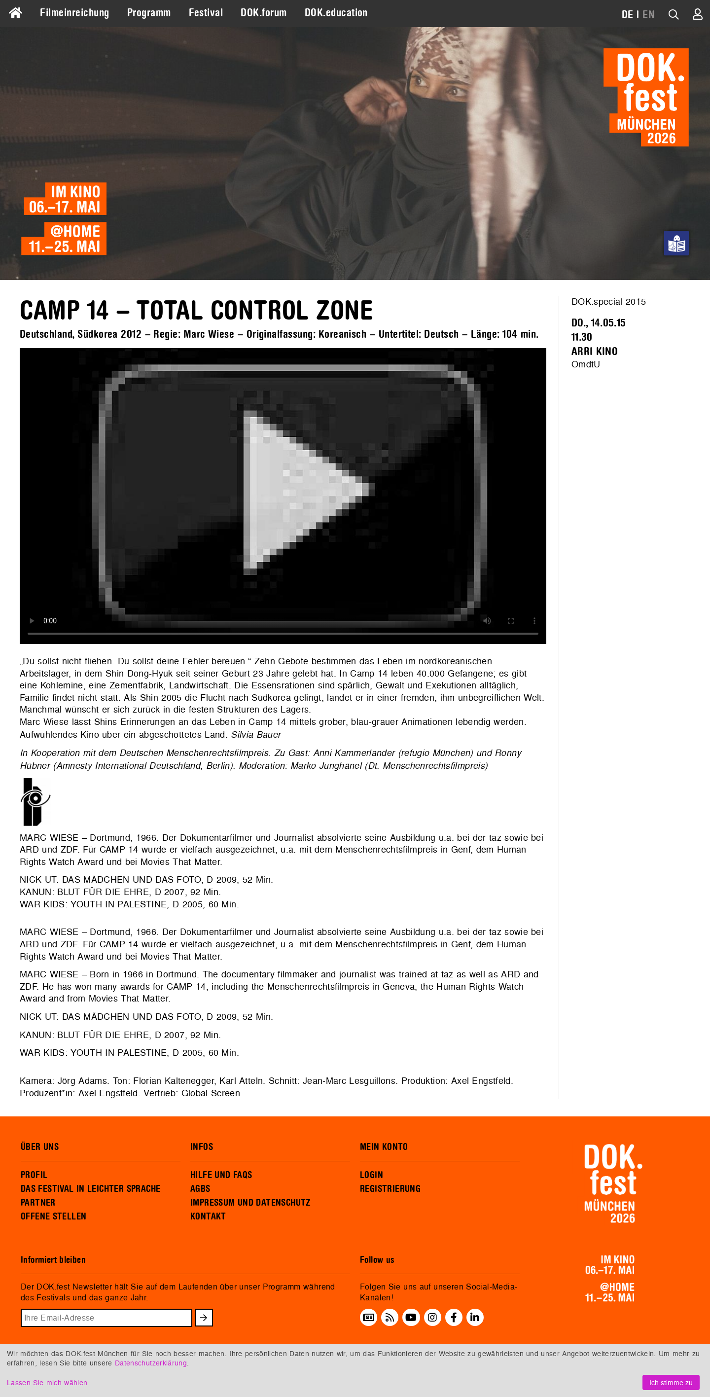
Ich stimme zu (671, 1382)
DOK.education (336, 13)
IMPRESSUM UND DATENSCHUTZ (250, 1203)
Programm (149, 13)
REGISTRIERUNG (390, 1189)
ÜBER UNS (40, 1147)
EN (648, 15)
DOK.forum (263, 13)
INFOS (201, 1147)
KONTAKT (208, 1216)
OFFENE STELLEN (53, 1216)
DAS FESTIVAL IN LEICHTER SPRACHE (90, 1189)
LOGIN (371, 1175)
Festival (206, 13)
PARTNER (38, 1203)
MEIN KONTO (384, 1147)
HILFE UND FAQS (221, 1175)
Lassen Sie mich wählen (47, 1382)
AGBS (200, 1189)
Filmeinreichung (74, 13)
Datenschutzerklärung (151, 1362)
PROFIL (34, 1175)
